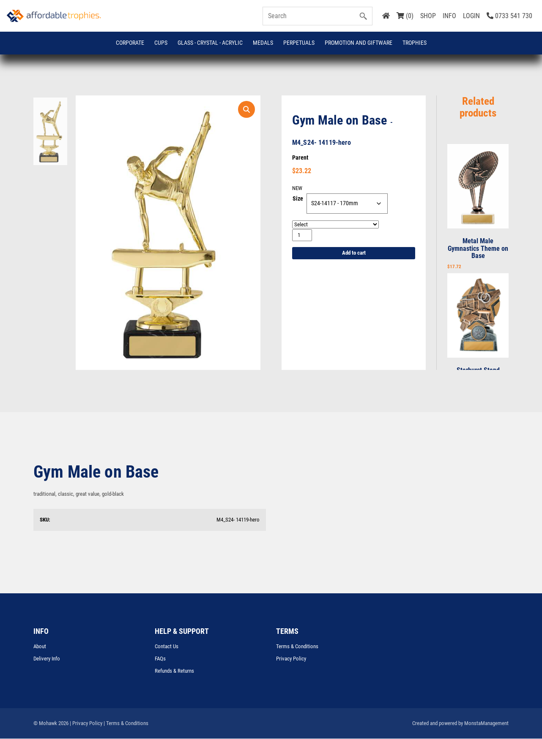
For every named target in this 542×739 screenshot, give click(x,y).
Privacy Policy (291, 659)
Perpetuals (299, 42)
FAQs (160, 659)
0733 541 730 (509, 16)
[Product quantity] (302, 236)
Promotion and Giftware (358, 42)
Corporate (130, 42)
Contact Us (166, 647)
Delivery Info (46, 659)
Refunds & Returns (174, 671)
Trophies (414, 42)
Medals (263, 42)
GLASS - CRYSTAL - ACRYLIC (210, 42)
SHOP (428, 16)
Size (298, 199)
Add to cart (354, 253)
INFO (449, 16)
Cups (160, 42)
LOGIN (471, 16)
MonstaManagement (486, 723)
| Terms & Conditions (126, 723)
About (39, 647)
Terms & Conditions (297, 647)
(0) (405, 16)
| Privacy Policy (86, 723)
